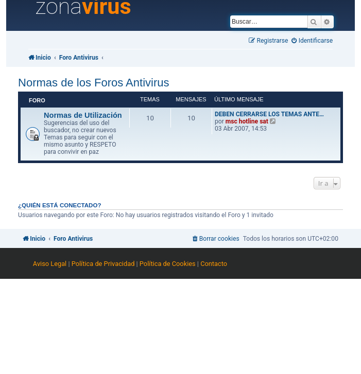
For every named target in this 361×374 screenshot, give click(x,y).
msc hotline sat (247, 121)
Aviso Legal (49, 264)
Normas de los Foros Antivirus (93, 82)
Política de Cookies (168, 264)
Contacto (213, 264)
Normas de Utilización (83, 115)
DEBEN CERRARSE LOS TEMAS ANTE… (269, 114)
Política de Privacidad (103, 264)
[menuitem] (312, 41)
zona (83, 6)
